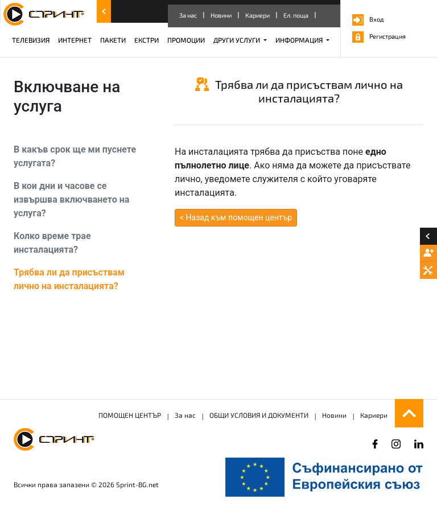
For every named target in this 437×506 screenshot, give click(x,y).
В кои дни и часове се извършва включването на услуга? (71, 199)
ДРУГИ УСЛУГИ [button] (237, 40)
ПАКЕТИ (113, 40)
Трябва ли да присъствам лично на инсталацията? (69, 279)
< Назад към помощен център (236, 217)
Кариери (257, 15)
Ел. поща (295, 15)
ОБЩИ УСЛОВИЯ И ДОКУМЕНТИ (258, 415)
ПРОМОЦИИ (186, 40)
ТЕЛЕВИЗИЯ (31, 40)
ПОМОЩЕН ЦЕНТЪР (129, 415)
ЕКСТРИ (146, 40)
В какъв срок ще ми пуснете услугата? (75, 156)
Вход (368, 19)
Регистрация (379, 36)
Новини (221, 15)
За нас (188, 15)
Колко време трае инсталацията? (52, 243)
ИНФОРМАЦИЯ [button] (299, 40)
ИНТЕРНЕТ (75, 40)
